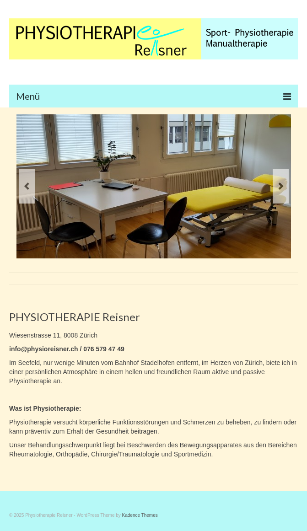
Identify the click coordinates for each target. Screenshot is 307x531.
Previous (27, 186)
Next (281, 186)
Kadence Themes (140, 515)
